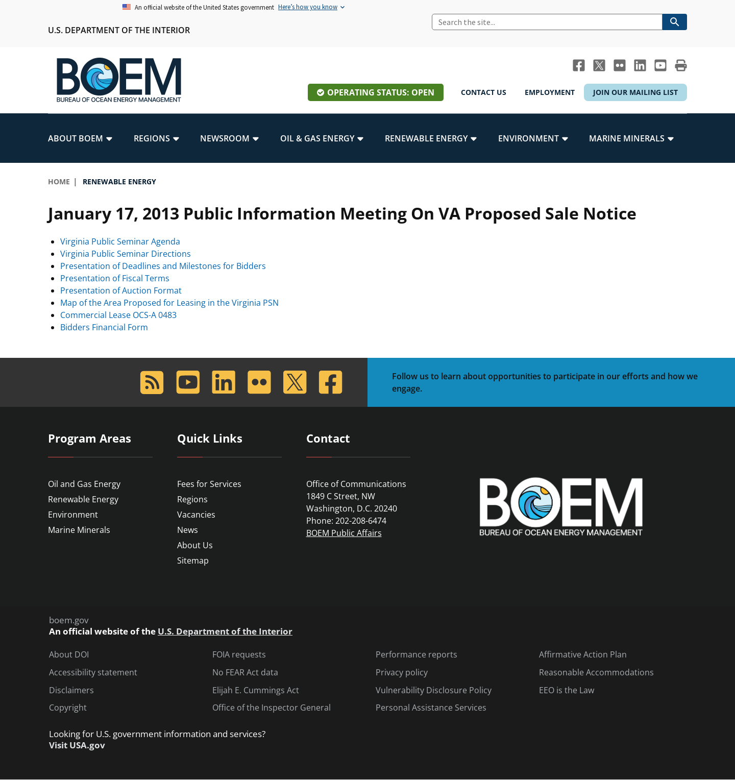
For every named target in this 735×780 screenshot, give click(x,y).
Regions (192, 499)
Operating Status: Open (380, 92)
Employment (550, 92)
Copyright (68, 707)
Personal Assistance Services (431, 707)
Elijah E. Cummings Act (255, 690)
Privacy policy (402, 672)
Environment (73, 514)
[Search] (547, 22)
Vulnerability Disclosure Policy (434, 690)
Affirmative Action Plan (583, 654)
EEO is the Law (566, 690)
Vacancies (196, 514)
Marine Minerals (79, 529)
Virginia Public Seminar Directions (125, 253)
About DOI (69, 654)
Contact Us (483, 92)
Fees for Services (209, 484)
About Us (195, 545)
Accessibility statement (93, 672)
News (187, 529)
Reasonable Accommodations (596, 672)
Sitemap (193, 560)
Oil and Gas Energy (84, 484)
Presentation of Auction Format (121, 290)
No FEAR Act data (245, 672)
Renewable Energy (83, 499)
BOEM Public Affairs (344, 533)
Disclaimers (71, 690)
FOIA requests (239, 654)
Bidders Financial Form (104, 327)
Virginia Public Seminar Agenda (120, 241)
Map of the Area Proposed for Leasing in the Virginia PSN (169, 302)
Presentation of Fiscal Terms (114, 278)
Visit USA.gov (77, 745)
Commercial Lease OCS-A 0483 (118, 315)
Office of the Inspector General (271, 707)
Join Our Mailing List (635, 92)
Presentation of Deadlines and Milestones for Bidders (163, 266)
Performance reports (416, 654)
